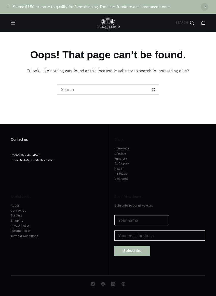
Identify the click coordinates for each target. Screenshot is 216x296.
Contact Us (18, 210)
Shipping (17, 220)
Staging (16, 215)
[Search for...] (103, 89)
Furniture (120, 158)
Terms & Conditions (24, 236)
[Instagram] (93, 284)
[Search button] (154, 89)
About (15, 205)
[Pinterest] (123, 284)
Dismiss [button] (204, 7)
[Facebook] (103, 284)
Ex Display (121, 163)
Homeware (121, 148)
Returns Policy (21, 231)
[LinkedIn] (113, 284)
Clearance (121, 179)
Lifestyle (120, 153)
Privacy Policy (20, 225)
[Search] (185, 22)
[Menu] (13, 22)
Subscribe (132, 250)
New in (119, 168)
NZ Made (120, 173)
